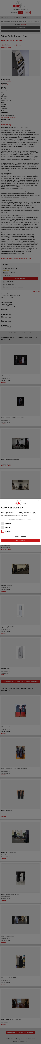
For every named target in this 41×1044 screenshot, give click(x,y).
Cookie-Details (13, 519)
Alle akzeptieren (20, 540)
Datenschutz (21, 519)
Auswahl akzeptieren (20, 536)
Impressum (29, 519)
